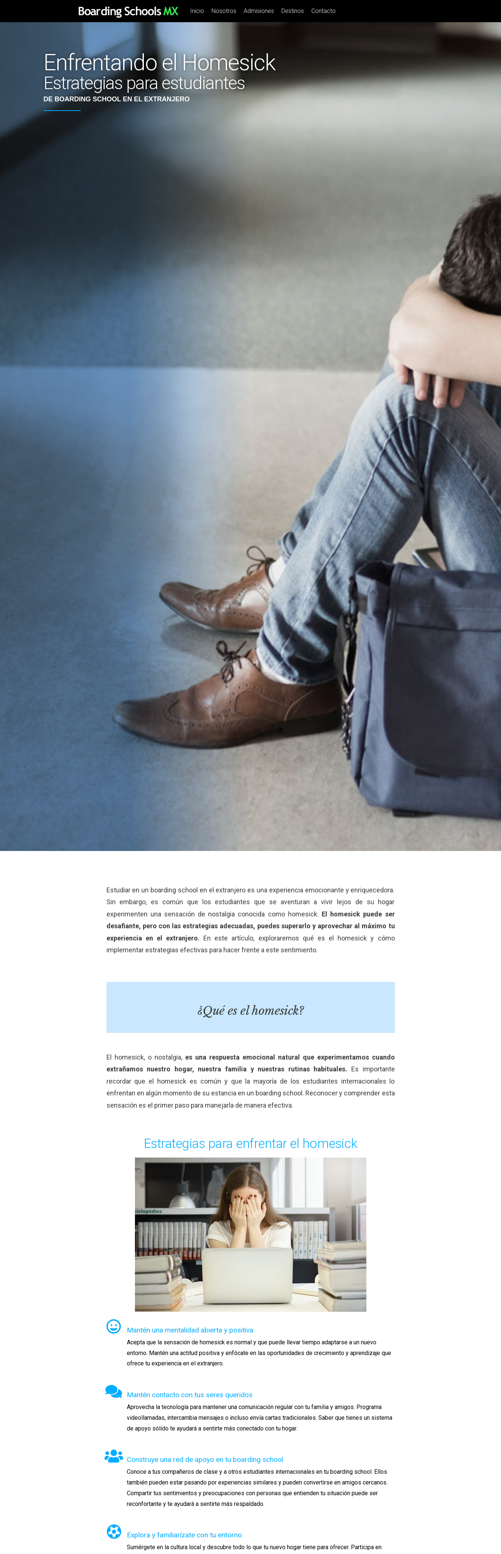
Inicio (197, 10)
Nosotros (223, 10)
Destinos (292, 10)
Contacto (323, 10)
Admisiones (259, 10)
